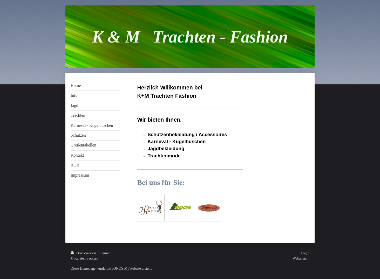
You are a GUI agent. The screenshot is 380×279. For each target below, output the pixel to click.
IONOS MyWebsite (126, 268)
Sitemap (105, 253)
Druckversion (84, 253)
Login (305, 253)
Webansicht (301, 258)
